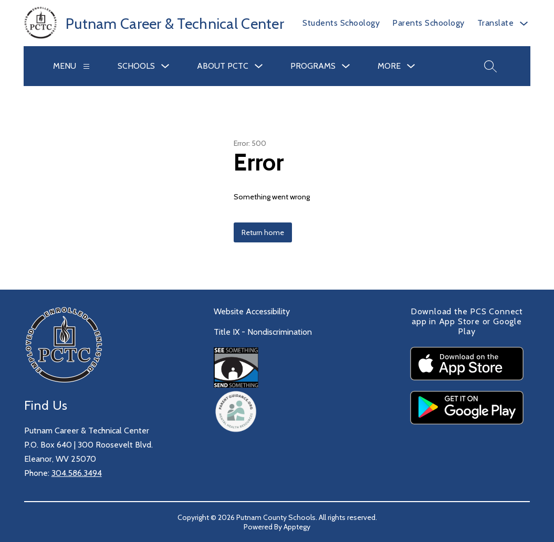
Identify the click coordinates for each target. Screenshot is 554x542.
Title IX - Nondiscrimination (263, 332)
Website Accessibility (252, 311)
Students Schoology (341, 23)
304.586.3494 (76, 473)
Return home (263, 232)
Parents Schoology (428, 23)
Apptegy (297, 527)
